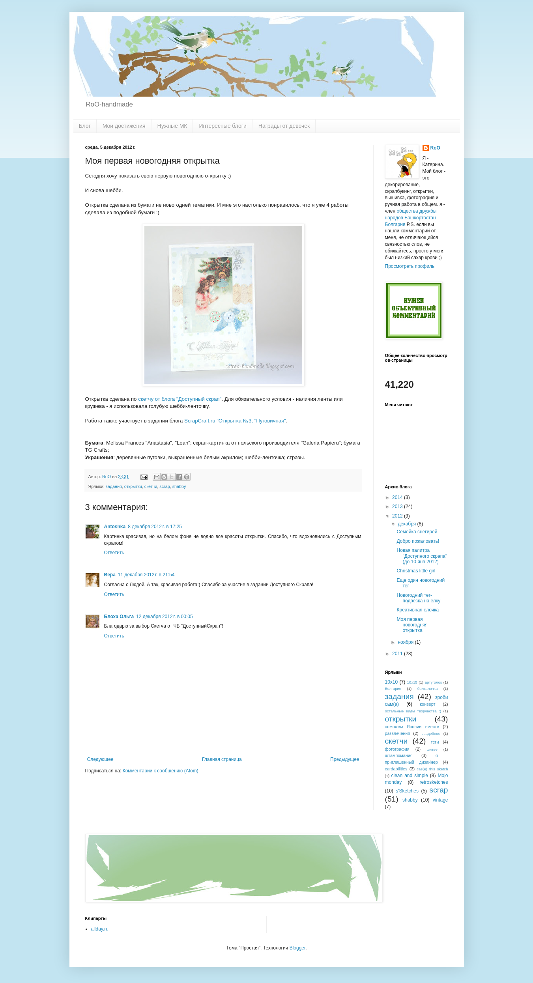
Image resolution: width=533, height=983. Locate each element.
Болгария (393, 688)
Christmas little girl (415, 571)
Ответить (114, 552)
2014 (398, 497)
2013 (398, 506)
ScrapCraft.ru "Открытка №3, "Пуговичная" (235, 421)
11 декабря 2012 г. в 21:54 (146, 574)
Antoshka (115, 526)
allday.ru (99, 929)
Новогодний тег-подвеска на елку (418, 598)
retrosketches (433, 782)
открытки (133, 486)
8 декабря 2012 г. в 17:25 (155, 526)
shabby (179, 486)
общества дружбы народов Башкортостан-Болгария (411, 217)
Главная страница (222, 759)
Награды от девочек (284, 126)
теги (435, 742)
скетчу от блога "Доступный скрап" (179, 399)
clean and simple (409, 775)
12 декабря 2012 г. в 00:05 (164, 616)
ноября (406, 642)
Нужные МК (172, 126)
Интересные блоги (222, 126)
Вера (110, 574)
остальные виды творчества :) (413, 711)
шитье (432, 749)
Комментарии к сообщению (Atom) (160, 771)
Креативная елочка (417, 610)
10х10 (391, 682)
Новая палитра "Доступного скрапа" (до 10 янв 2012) (421, 556)
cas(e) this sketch (432, 769)
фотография (397, 749)
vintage (440, 800)
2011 (398, 653)
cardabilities (396, 768)
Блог (85, 126)
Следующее (100, 759)
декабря (407, 524)
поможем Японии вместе (412, 726)
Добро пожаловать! (417, 541)
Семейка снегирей (416, 531)
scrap (164, 486)
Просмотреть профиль (410, 266)
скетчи (150, 486)
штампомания (399, 755)
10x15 (412, 682)
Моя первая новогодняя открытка (411, 625)
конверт (427, 704)
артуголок (433, 682)
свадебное (431, 733)
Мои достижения (124, 126)
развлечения (397, 733)
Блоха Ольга (119, 616)
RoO (435, 148)
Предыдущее (344, 759)
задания (114, 486)
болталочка (427, 688)
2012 (398, 516)
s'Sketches (407, 791)
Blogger (298, 948)
